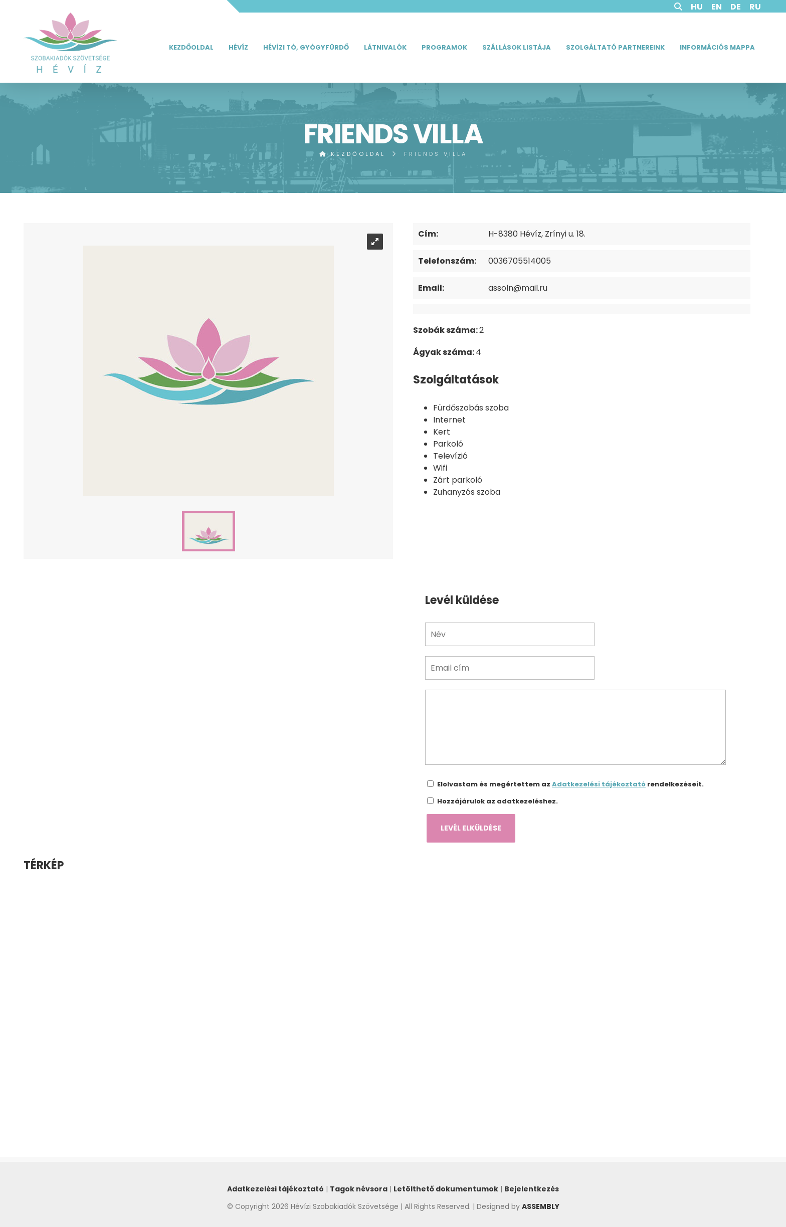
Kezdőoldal (191, 47)
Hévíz (238, 47)
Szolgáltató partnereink (615, 47)
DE (735, 7)
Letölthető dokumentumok (446, 1189)
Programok (444, 47)
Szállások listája (516, 47)
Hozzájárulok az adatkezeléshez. (497, 801)
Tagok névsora (358, 1189)
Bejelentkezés (531, 1189)
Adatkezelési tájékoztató (599, 784)
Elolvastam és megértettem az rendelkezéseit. (570, 784)
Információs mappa (717, 47)
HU (697, 7)
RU (755, 7)
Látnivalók (385, 47)
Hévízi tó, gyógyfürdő (306, 47)
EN (716, 7)
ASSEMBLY (540, 1206)
